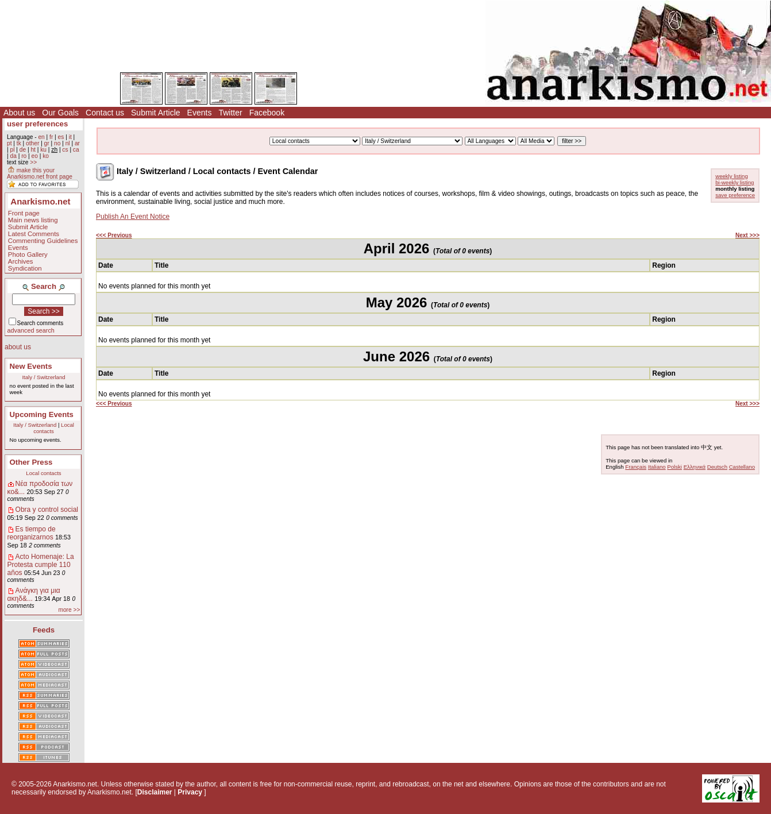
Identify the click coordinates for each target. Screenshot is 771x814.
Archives (20, 261)
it (70, 137)
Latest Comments (33, 233)
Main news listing (33, 220)
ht (33, 149)
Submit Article (155, 112)
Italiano (657, 467)
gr (46, 143)
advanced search (31, 330)
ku (43, 149)
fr (51, 137)
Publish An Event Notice (132, 217)
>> (33, 162)
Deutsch (717, 467)
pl (12, 149)
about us (18, 347)
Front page (24, 213)
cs (65, 149)
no (57, 143)
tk (19, 143)
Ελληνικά (695, 467)
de (23, 149)
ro (23, 156)
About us (19, 112)
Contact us (105, 112)
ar (77, 143)
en (41, 137)
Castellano (742, 467)
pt (9, 143)
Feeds (44, 630)
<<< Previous (114, 235)
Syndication (25, 268)
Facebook (266, 112)
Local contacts (53, 428)
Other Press (31, 462)
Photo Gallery (28, 254)
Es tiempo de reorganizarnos (31, 533)
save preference (735, 195)
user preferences (37, 123)
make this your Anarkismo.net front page (39, 173)
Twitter (230, 112)
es (61, 137)
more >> (69, 610)
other (32, 143)
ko (46, 156)
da (13, 156)
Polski (674, 467)
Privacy (190, 792)
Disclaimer (154, 792)
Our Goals (60, 112)
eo (35, 156)
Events (199, 112)
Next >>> (747, 235)
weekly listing (731, 176)
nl (67, 143)
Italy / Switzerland (43, 377)
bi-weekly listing (734, 182)
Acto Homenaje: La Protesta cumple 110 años (40, 565)
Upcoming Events (42, 414)
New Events (31, 366)
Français (635, 467)
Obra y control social (47, 510)
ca (76, 149)
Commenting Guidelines (43, 240)
